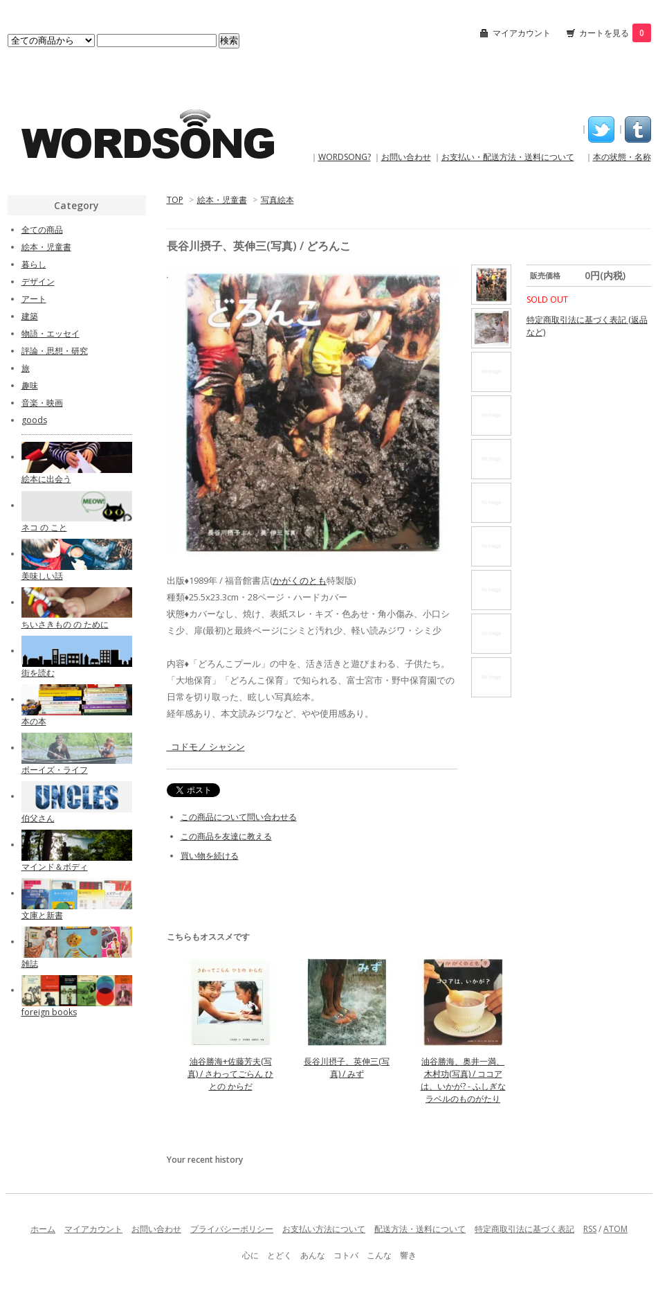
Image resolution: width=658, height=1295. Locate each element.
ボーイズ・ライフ (54, 770)
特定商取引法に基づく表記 (524, 1229)
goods (34, 420)
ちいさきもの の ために (65, 624)
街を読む (38, 673)
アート (33, 299)
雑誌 (29, 964)
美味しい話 (42, 576)
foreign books (49, 1012)
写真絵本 (277, 200)
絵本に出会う (46, 479)
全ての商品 (42, 229)
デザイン (38, 281)
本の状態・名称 (622, 157)
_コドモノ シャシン (206, 746)
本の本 (33, 721)
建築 (29, 316)
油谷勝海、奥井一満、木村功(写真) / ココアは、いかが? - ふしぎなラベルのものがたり (463, 1080)
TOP (175, 200)
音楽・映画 (42, 403)
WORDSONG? (344, 157)
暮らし (33, 264)
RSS (589, 1229)
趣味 (29, 385)
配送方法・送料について (420, 1229)
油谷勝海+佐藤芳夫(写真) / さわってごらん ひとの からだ (230, 1073)
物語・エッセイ (50, 333)
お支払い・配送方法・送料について (507, 157)
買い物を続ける (210, 855)
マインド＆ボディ (54, 867)
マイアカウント (522, 33)
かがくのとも (300, 580)
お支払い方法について (323, 1229)
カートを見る (615, 33)
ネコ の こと (44, 527)
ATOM (615, 1229)
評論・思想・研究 (54, 351)
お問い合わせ (406, 157)
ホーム (42, 1229)
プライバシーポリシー (231, 1229)
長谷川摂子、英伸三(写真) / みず (347, 1067)
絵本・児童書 (222, 200)
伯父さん (38, 818)
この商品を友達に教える (226, 836)
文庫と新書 (42, 915)
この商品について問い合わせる (239, 817)
